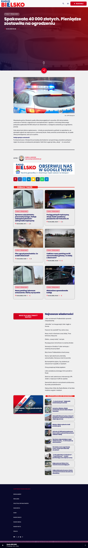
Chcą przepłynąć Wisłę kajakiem (55, 369)
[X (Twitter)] (16, 538)
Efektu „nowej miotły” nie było (54, 341)
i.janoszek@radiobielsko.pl (33, 160)
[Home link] (13, 3)
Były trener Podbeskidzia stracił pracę (57, 354)
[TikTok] (18, 538)
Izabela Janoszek (30, 159)
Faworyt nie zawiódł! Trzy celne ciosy (57, 331)
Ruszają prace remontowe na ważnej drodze (59, 344)
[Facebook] (22, 538)
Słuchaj (78, 3)
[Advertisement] (44, 47)
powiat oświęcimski (11, 15)
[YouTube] (14, 538)
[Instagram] (20, 538)
